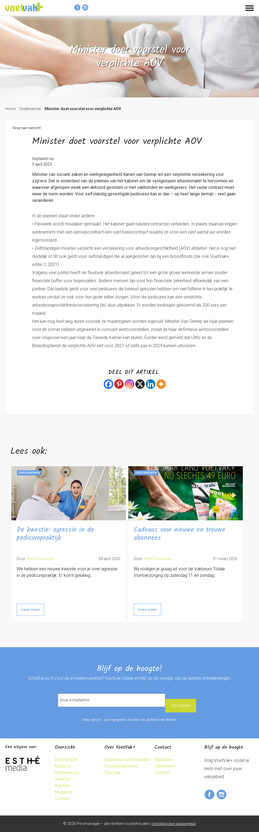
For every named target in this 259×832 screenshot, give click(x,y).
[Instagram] (129, 384)
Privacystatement (121, 766)
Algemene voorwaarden (127, 759)
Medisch (63, 766)
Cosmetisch (66, 759)
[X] (140, 384)
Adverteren (164, 766)
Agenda (62, 785)
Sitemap (112, 772)
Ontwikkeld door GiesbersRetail (174, 824)
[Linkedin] (150, 384)
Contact (62, 798)
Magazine (64, 792)
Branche (62, 779)
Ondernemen (30, 109)
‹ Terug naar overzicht (26, 128)
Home (10, 109)
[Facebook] (108, 384)
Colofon (162, 772)
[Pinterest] (119, 384)
